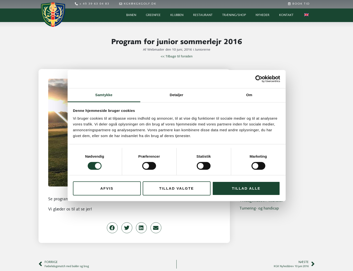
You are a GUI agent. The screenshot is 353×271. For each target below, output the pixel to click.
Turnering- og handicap (259, 208)
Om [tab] (249, 95)
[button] (112, 227)
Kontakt (286, 15)
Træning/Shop (234, 15)
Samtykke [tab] (103, 95)
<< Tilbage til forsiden (177, 56)
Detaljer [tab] (176, 95)
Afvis (106, 188)
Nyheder (262, 15)
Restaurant (202, 15)
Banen (131, 15)
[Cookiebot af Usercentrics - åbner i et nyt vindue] (259, 79)
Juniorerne (202, 50)
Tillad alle (246, 188)
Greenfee (153, 15)
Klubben (176, 15)
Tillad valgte (176, 188)
